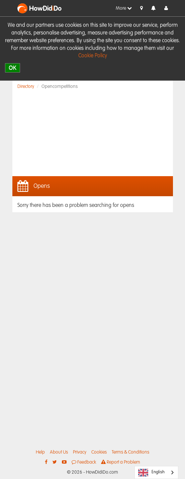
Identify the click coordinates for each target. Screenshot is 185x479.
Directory (25, 86)
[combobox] (156, 472)
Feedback (84, 462)
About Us (59, 452)
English (151, 473)
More (124, 8)
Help (40, 452)
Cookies (99, 452)
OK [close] (12, 68)
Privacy (79, 452)
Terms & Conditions (130, 452)
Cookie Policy (92, 55)
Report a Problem (120, 462)
